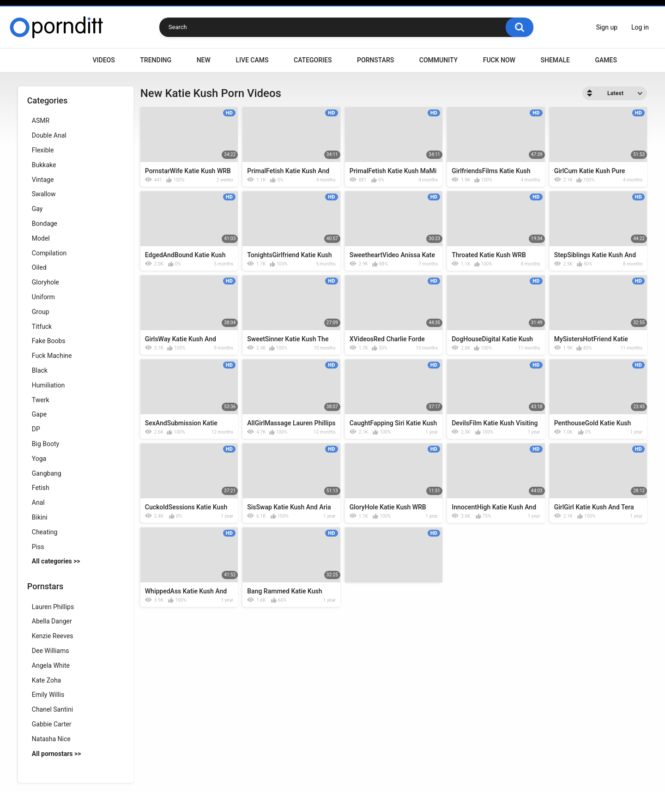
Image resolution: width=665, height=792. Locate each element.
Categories (313, 60)
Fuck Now (499, 60)
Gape (39, 414)
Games (606, 60)
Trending (155, 60)
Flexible (43, 150)
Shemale (554, 60)
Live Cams (252, 60)
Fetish (40, 487)
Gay (37, 208)
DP (36, 429)
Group (40, 311)
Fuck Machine (52, 355)
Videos (104, 60)
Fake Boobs (49, 341)
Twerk (40, 400)
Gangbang (46, 473)
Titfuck (42, 326)
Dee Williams (50, 650)
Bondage (44, 223)
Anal (38, 502)
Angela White (51, 665)
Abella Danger (52, 621)
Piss (38, 546)
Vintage (43, 179)
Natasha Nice (51, 739)
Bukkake (44, 165)
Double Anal (49, 135)
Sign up (606, 27)
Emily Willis (48, 694)
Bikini (40, 517)
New (204, 60)
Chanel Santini (52, 709)
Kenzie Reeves (52, 636)
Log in (640, 27)
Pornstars (375, 60)
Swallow (44, 194)
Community (438, 60)
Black (40, 370)
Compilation (49, 253)
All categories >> (56, 561)
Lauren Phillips (53, 607)
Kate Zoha (46, 680)
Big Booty (45, 443)
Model (41, 238)
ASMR (40, 120)
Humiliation (48, 385)
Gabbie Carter (52, 724)
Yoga (39, 458)
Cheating (44, 532)
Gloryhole (45, 282)
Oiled (39, 267)
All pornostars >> (56, 753)
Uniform (43, 297)
